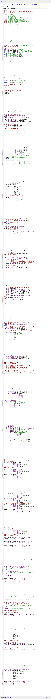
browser (44, 4)
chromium (4, 4)
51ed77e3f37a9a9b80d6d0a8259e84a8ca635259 (27, 4)
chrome (40, 4)
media (3, 6)
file (21, 8)
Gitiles (6, 697)
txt (46, 697)
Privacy (8, 697)
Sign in (49, 1)
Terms (11, 697)
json (49, 697)
